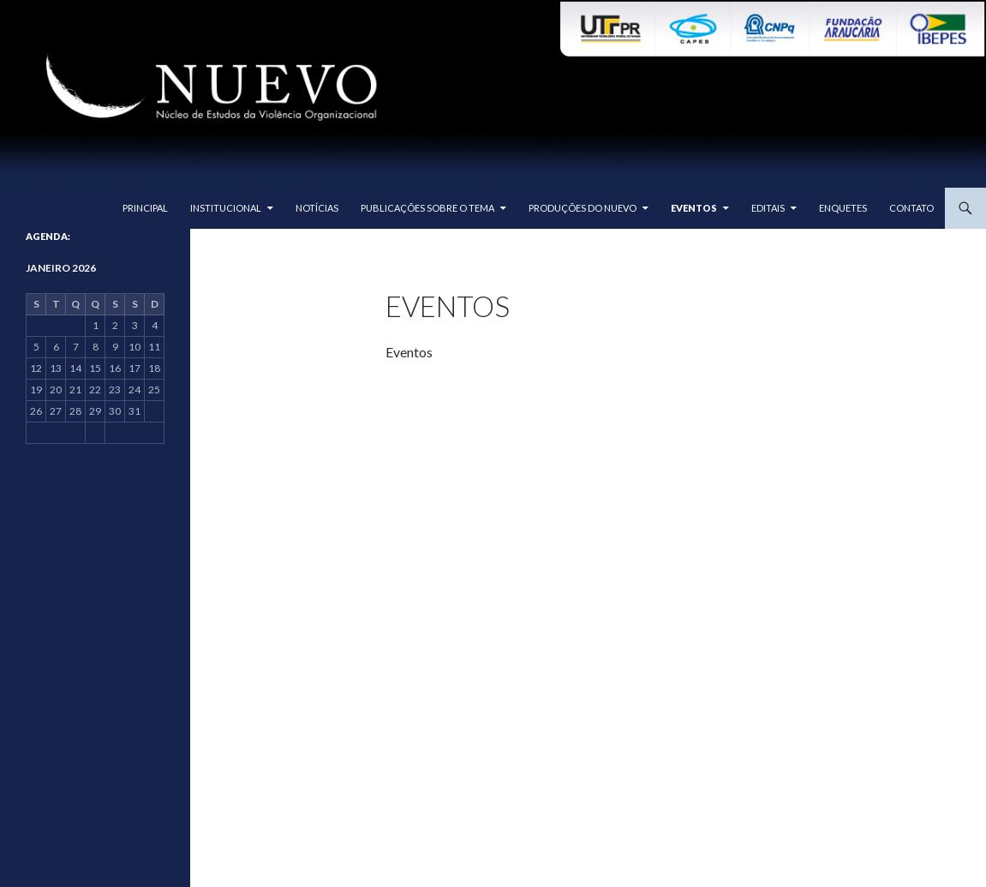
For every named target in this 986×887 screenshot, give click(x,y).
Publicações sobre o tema (427, 207)
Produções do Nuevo (582, 207)
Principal (145, 207)
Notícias (317, 207)
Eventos (694, 207)
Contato (911, 207)
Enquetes (843, 207)
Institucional (225, 207)
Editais (768, 207)
